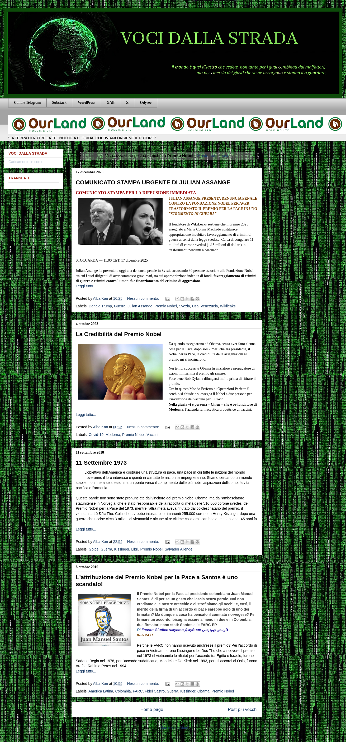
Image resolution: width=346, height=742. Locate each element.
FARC (138, 691)
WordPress (86, 103)
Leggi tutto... (86, 286)
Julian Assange (139, 306)
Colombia (123, 691)
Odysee (145, 103)
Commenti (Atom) (174, 727)
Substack (59, 103)
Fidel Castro (154, 691)
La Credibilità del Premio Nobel (119, 334)
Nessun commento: (143, 298)
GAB (111, 103)
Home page (151, 709)
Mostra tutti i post (212, 155)
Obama (203, 691)
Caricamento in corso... (27, 162)
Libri (134, 549)
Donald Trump (100, 306)
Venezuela (209, 306)
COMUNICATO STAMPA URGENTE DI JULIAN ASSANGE (153, 182)
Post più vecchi (243, 709)
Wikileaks (227, 306)
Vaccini (152, 435)
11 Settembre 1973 (101, 462)
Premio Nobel (165, 306)
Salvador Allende (178, 549)
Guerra (120, 306)
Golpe (93, 549)
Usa (195, 306)
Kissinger (121, 549)
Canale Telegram (27, 103)
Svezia (184, 306)
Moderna (113, 435)
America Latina (100, 691)
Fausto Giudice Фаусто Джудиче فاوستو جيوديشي (184, 630)
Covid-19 (96, 435)
